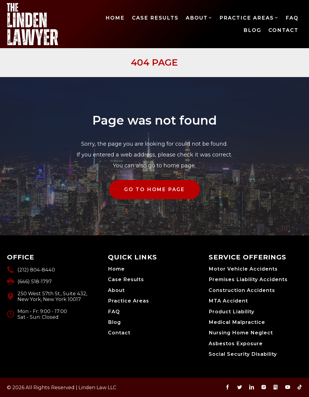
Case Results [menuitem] (155, 18)
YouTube (287, 387)
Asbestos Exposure (236, 343)
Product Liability (231, 312)
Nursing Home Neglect (241, 333)
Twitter (239, 387)
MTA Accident (228, 301)
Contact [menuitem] (283, 30)
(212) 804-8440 (36, 270)
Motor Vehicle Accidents (243, 269)
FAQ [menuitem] (292, 18)
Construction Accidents (242, 290)
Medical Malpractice (237, 322)
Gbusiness (275, 387)
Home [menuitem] (115, 18)
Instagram (263, 387)
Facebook (227, 387)
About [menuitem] (197, 18)
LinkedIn (251, 387)
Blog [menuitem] (252, 30)
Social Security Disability (243, 354)
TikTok (299, 387)
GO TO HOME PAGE (154, 189)
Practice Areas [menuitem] (246, 18)
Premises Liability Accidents (248, 279)
